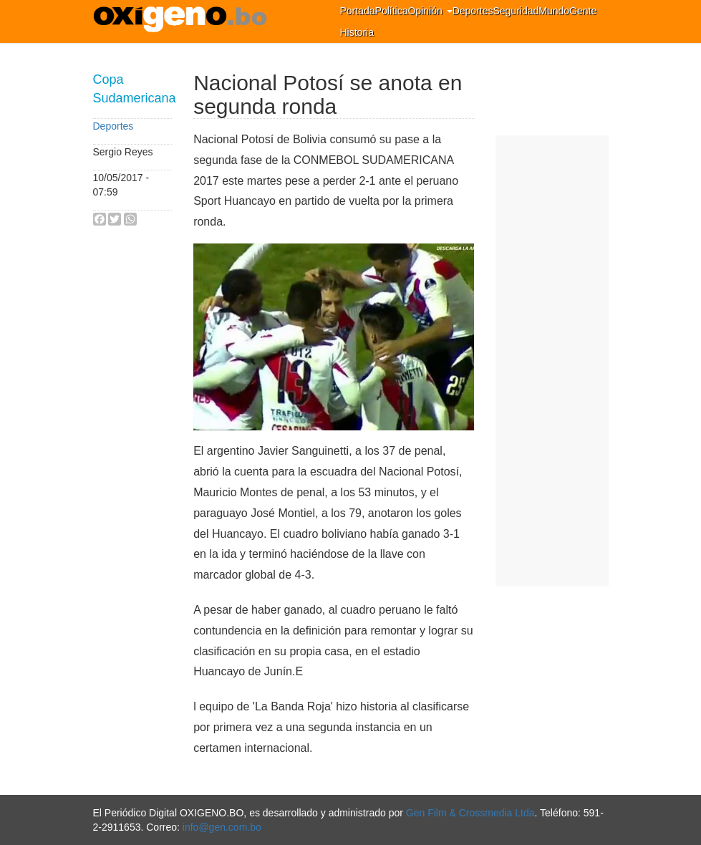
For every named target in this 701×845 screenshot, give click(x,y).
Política (391, 10)
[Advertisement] (552, 361)
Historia (357, 32)
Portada (357, 10)
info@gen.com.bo (222, 827)
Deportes (473, 10)
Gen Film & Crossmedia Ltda (470, 813)
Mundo (553, 10)
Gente (582, 10)
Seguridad (515, 10)
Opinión (429, 10)
